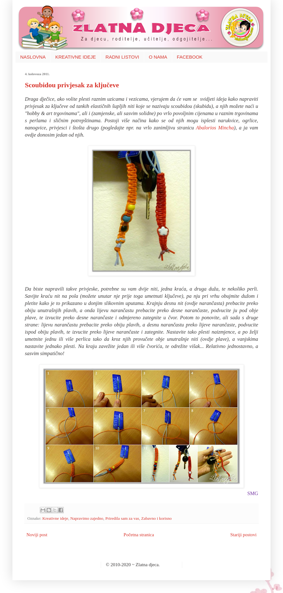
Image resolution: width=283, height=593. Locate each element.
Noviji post (36, 534)
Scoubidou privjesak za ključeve (72, 85)
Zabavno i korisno (156, 518)
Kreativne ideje (55, 518)
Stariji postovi (243, 534)
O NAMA (158, 57)
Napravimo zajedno (86, 518)
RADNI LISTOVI (122, 57)
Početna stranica (138, 534)
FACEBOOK (190, 57)
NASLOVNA (33, 57)
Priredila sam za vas (122, 518)
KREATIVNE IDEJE (75, 57)
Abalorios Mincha (215, 128)
